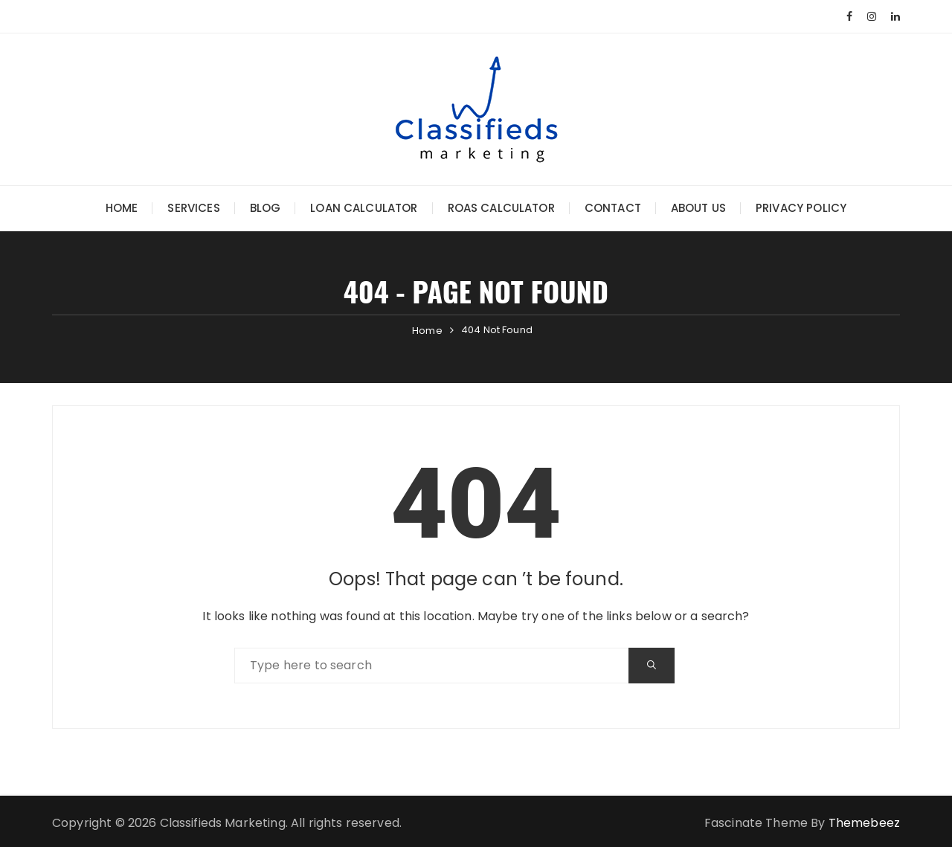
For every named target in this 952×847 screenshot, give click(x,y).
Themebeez (864, 822)
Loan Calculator (363, 208)
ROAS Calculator (501, 208)
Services (193, 208)
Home (122, 208)
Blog (265, 208)
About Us (698, 208)
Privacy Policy (801, 208)
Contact (613, 208)
